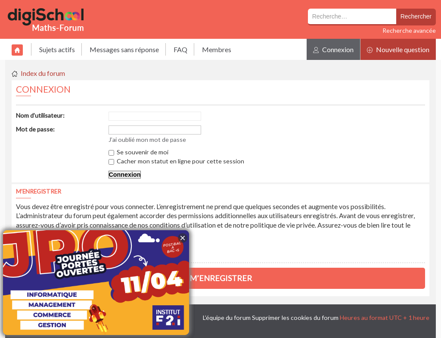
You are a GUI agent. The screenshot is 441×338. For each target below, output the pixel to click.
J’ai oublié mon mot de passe (147, 139)
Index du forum (43, 73)
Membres (216, 49)
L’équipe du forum (227, 317)
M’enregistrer (220, 278)
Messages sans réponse (124, 49)
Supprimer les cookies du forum (295, 317)
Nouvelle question (398, 49)
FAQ (180, 49)
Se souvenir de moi (138, 152)
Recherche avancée (409, 30)
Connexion (333, 49)
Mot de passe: (35, 129)
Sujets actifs (57, 49)
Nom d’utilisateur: (40, 115)
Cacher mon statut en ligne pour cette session (176, 161)
